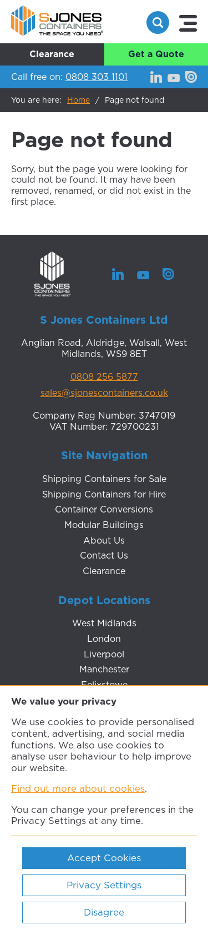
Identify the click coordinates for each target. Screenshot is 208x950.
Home (78, 99)
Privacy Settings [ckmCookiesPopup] (104, 885)
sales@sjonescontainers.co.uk (104, 393)
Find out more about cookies (78, 788)
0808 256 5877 (104, 377)
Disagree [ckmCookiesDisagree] (104, 912)
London (104, 638)
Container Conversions (104, 509)
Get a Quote (156, 54)
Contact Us (104, 555)
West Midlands (104, 623)
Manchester (104, 669)
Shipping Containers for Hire (104, 494)
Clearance (51, 54)
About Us (104, 540)
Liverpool (104, 654)
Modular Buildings (104, 525)
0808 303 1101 (96, 77)
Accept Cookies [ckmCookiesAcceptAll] (104, 857)
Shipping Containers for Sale (104, 479)
